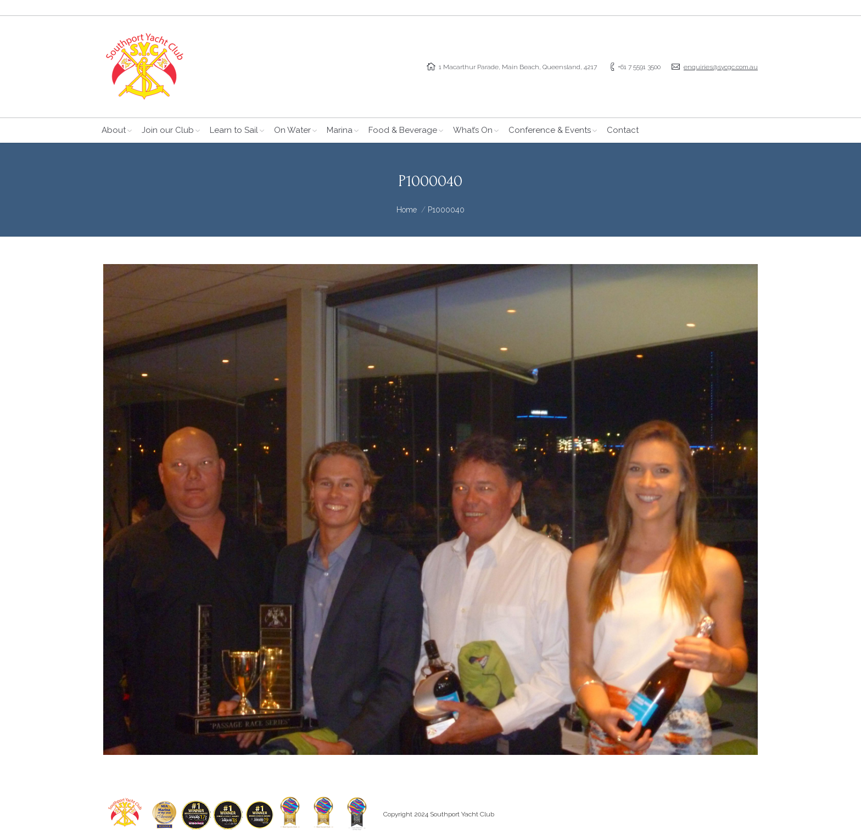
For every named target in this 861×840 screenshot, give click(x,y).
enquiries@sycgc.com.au (721, 67)
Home (406, 209)
